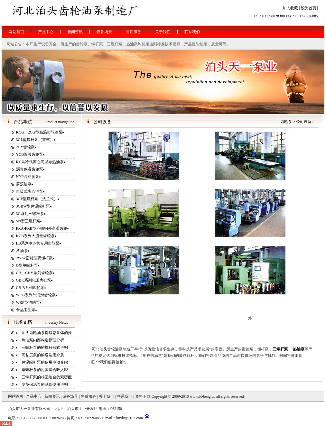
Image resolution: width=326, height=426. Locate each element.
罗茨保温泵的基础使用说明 (45, 384)
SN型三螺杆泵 (28, 221)
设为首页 (308, 8)
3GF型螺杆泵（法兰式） (37, 199)
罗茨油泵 (24, 184)
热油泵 (298, 349)
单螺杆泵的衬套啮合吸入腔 (45, 369)
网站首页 (15, 396)
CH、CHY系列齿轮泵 (34, 273)
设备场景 (70, 396)
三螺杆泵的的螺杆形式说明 (45, 347)
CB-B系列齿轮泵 (30, 287)
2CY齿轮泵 (25, 147)
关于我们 (106, 396)
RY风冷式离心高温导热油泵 (40, 162)
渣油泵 (22, 250)
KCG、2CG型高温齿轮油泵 (39, 132)
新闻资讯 (52, 396)
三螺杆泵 (280, 349)
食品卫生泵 (25, 310)
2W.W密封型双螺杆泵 (34, 258)
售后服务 (88, 396)
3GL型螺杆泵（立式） (35, 139)
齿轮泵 (286, 121)
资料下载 (143, 396)
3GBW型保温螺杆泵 (33, 206)
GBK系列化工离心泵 (33, 280)
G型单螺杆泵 (27, 265)
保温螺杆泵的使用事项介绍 (45, 362)
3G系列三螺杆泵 (30, 213)
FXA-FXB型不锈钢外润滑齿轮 (41, 228)
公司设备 (304, 121)
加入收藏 (290, 8)
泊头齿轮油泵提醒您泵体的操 (47, 332)
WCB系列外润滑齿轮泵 (36, 295)
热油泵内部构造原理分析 (43, 340)
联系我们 (124, 396)
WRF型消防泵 (28, 302)
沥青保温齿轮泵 (29, 169)
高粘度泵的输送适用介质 (43, 355)
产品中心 (34, 396)
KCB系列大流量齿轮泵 (35, 236)
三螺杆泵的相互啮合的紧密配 (47, 377)
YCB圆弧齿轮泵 (29, 154)
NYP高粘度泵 (27, 176)
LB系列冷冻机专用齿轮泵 (38, 243)
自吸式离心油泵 (29, 191)
